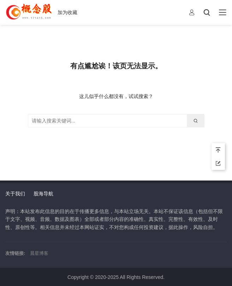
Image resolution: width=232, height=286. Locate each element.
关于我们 (15, 193)
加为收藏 (67, 12)
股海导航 (43, 193)
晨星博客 (39, 253)
